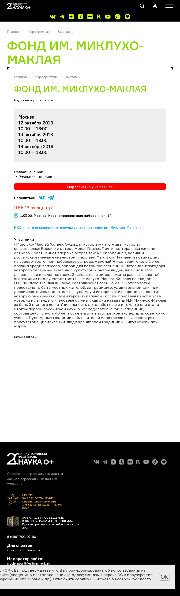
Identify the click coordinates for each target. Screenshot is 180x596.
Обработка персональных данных (35, 474)
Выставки (66, 32)
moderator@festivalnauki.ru (28, 563)
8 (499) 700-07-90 (21, 537)
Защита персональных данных (32, 479)
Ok (164, 577)
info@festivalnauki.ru (23, 550)
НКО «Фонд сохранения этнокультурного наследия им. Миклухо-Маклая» (77, 227)
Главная (13, 32)
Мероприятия (39, 32)
